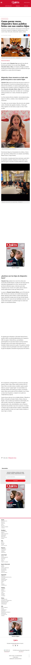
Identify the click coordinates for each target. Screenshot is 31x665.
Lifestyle (3, 571)
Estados (3, 593)
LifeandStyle (4, 585)
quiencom (16, 645)
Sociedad (3, 595)
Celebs (2, 544)
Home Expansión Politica (6, 577)
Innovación (3, 613)
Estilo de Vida (4, 537)
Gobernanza (4, 609)
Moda (2, 524)
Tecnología (3, 580)
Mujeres (3, 547)
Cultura (3, 527)
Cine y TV (3, 559)
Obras (2, 581)
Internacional (4, 579)
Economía (3, 578)
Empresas (3, 575)
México (2, 589)
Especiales (3, 552)
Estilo (2, 556)
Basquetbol (3, 568)
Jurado (2, 538)
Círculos (26, 6)
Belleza (2, 525)
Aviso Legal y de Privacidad (15, 655)
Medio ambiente (4, 607)
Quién (2, 519)
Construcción (4, 599)
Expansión (3, 574)
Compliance (15, 657)
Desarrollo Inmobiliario (6, 600)
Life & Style (4, 555)
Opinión (2, 551)
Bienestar (3, 536)
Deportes (3, 558)
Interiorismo (4, 603)
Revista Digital (27, 2)
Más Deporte (4, 570)
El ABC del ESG (4, 614)
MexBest (3, 530)
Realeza (18, 6)
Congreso (3, 591)
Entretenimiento (4, 557)
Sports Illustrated (5, 564)
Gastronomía (4, 531)
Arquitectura (4, 602)
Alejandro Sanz (12, 457)
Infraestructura (4, 601)
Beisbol (2, 566)
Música (2, 560)
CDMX (2, 592)
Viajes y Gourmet (4, 526)
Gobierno (3, 588)
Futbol (2, 565)
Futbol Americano (5, 567)
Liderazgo (3, 550)
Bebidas (2, 532)
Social (2, 608)
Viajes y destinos (4, 533)
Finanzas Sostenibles (5, 612)
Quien (13, 645)
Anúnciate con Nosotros (15, 658)
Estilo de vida (4, 545)
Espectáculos (8, 6)
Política (3, 587)
